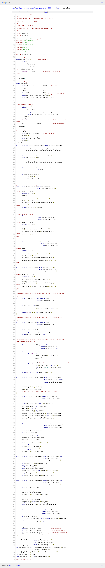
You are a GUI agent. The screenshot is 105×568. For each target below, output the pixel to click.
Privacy (14, 565)
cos (13, 8)
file (46, 12)
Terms (19, 565)
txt (98, 565)
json (102, 565)
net (56, 8)
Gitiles (9, 565)
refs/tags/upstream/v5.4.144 (41, 8)
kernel (28, 8)
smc (59, 8)
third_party (20, 8)
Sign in (101, 2)
